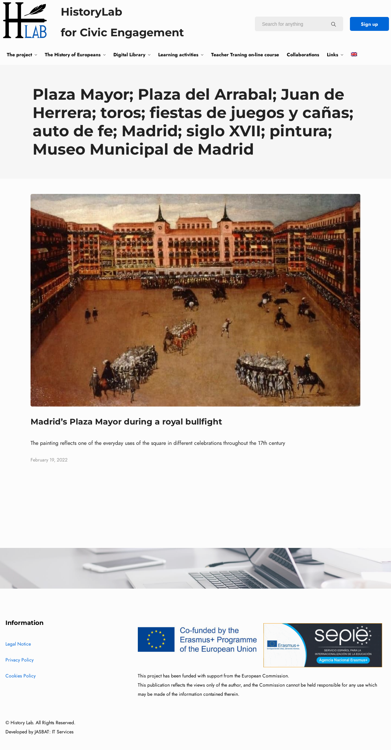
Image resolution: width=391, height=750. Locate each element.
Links (332, 54)
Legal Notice (18, 644)
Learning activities (178, 54)
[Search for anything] (333, 24)
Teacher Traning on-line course (245, 54)
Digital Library (129, 54)
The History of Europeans (72, 54)
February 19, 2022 (49, 460)
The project (19, 54)
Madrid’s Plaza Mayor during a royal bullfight (126, 422)
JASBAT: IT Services (54, 732)
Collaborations (303, 54)
